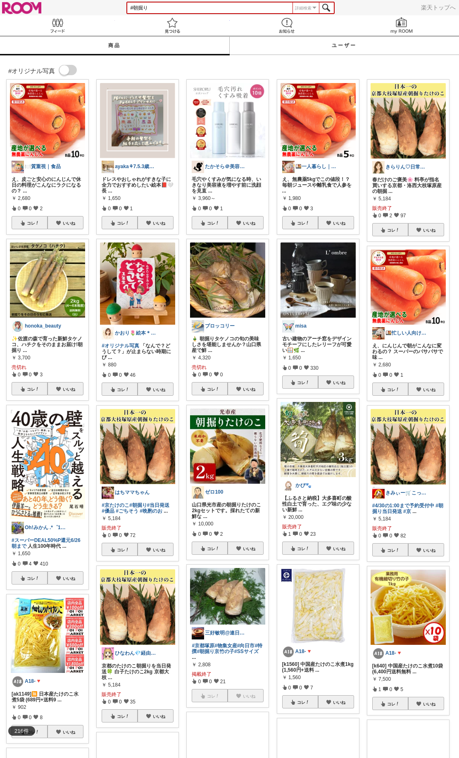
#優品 (108, 511)
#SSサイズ (246, 651)
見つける (172, 25)
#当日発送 (158, 505)
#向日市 (246, 646)
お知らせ (287, 25)
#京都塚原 (203, 646)
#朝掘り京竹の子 (215, 651)
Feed (57, 25)
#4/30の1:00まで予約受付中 (403, 506)
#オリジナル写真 (120, 346)
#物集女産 (225, 646)
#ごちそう (127, 511)
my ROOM (401, 25)
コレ (33, 223)
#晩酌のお (151, 511)
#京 (407, 511)
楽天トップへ (438, 7)
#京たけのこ (115, 505)
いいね (69, 223)
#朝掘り (138, 505)
